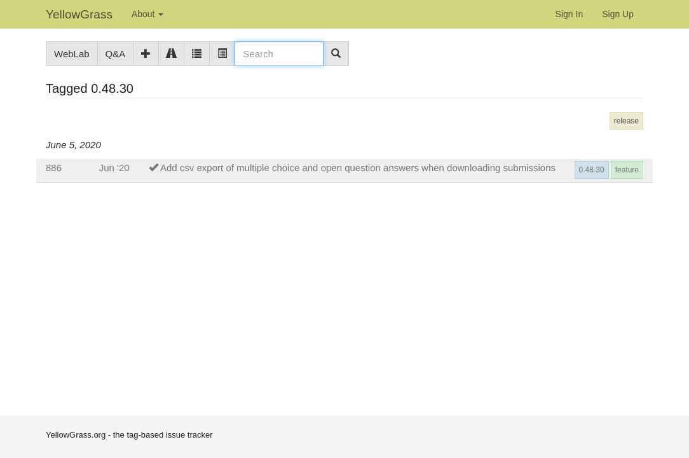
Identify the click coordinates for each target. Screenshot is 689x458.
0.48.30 (591, 169)
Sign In (569, 14)
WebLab (72, 53)
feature (627, 169)
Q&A (116, 53)
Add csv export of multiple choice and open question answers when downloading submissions (358, 167)
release (626, 120)
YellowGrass (79, 14)
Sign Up (618, 14)
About (147, 14)
